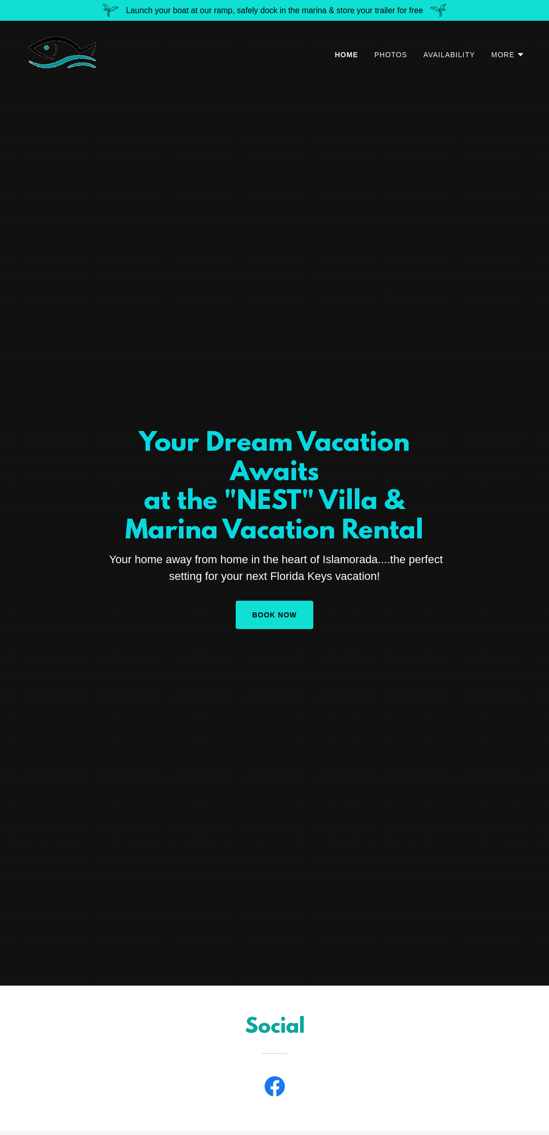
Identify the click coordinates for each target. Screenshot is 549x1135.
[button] (508, 55)
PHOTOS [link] (391, 55)
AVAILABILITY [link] (449, 55)
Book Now (274, 615)
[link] (63, 52)
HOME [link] (346, 55)
